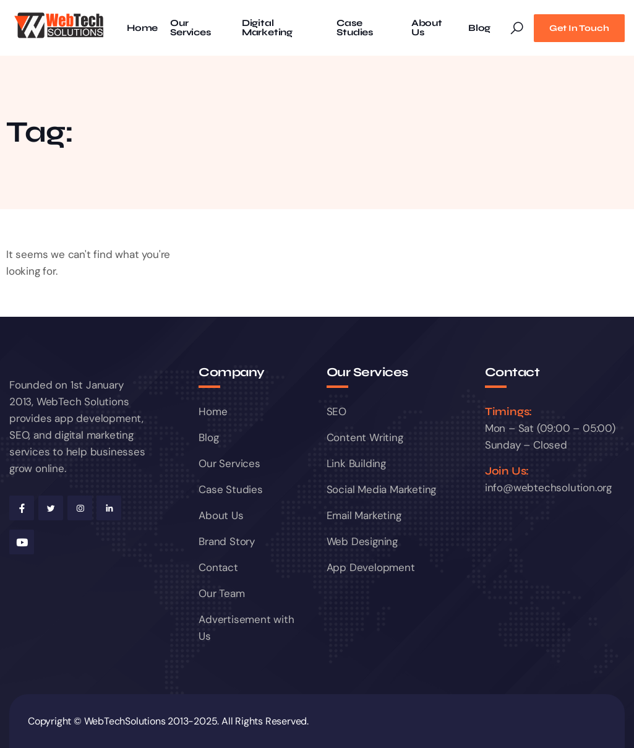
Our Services (190, 28)
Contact (218, 567)
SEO (336, 411)
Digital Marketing (267, 28)
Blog (479, 28)
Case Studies (354, 28)
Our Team (221, 593)
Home (142, 28)
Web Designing (362, 541)
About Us (426, 28)
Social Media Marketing (382, 489)
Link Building (356, 463)
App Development (371, 567)
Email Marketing (364, 515)
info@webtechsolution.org (548, 487)
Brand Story (227, 541)
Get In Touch (579, 28)
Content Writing (365, 437)
